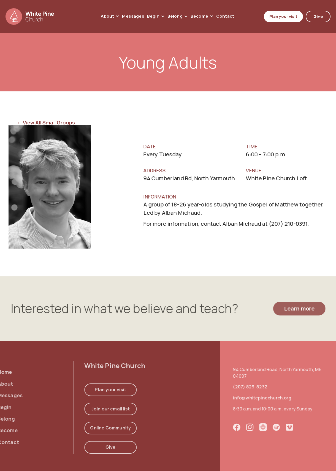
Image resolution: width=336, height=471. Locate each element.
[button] (110, 16)
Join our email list (98, 408)
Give (318, 16)
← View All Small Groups (46, 122)
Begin (153, 16)
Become (199, 16)
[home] (30, 16)
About (107, 16)
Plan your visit (283, 16)
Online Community (98, 428)
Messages (133, 16)
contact (225, 16)
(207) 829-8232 (260, 387)
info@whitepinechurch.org (272, 398)
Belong (175, 16)
